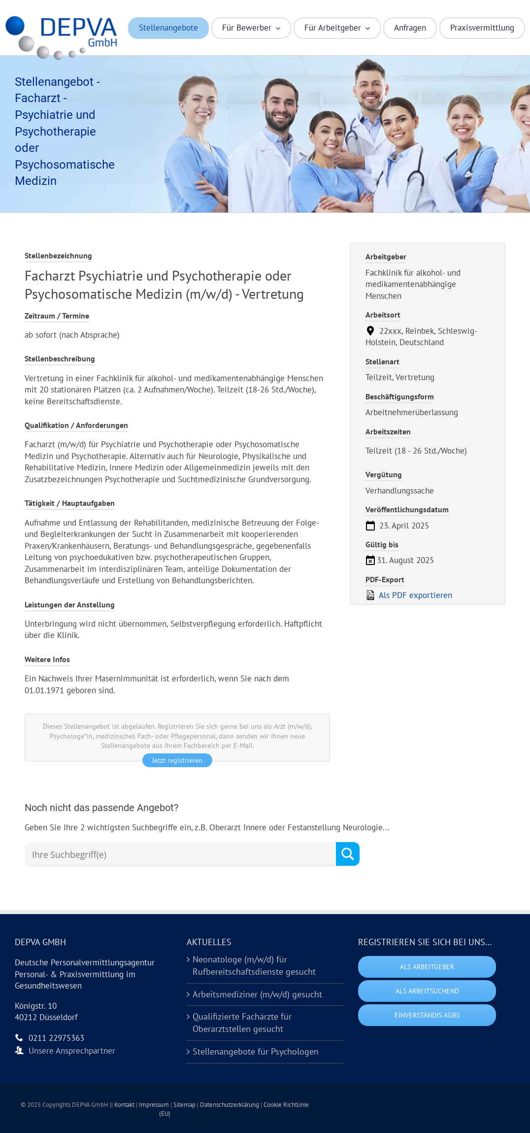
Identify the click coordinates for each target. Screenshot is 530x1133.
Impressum (154, 1104)
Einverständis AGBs (427, 1015)
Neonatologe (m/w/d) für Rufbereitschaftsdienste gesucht (254, 965)
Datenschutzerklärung (230, 1104)
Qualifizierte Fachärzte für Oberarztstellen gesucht (242, 1022)
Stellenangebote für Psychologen (256, 1051)
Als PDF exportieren (408, 595)
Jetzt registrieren (177, 760)
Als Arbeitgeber (427, 966)
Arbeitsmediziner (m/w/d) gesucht (257, 994)
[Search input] (182, 854)
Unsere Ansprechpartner (72, 1050)
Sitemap (185, 1104)
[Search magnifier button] (348, 854)
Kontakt (125, 1104)
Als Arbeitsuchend (427, 991)
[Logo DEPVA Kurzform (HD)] (64, 18)
